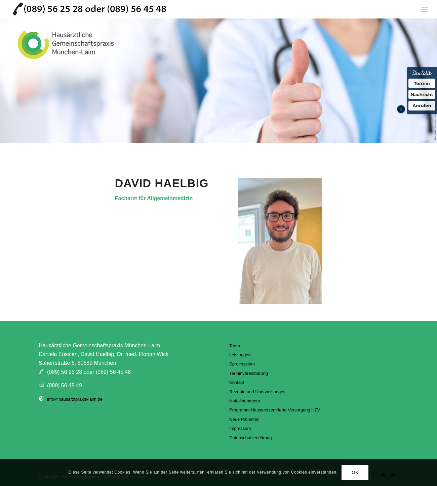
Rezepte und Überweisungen (257, 391)
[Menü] (424, 9)
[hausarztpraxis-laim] (89, 9)
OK (355, 472)
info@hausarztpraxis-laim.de (75, 399)
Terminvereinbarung (248, 373)
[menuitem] (424, 9)
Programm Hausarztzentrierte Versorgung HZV (274, 409)
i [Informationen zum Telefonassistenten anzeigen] (401, 109)
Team (234, 345)
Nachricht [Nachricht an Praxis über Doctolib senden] (422, 94)
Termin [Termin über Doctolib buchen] (422, 83)
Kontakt (236, 382)
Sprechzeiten (242, 363)
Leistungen (240, 354)
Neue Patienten (244, 419)
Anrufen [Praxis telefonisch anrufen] (421, 105)
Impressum (240, 428)
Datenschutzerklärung (250, 437)
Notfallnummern (244, 400)
